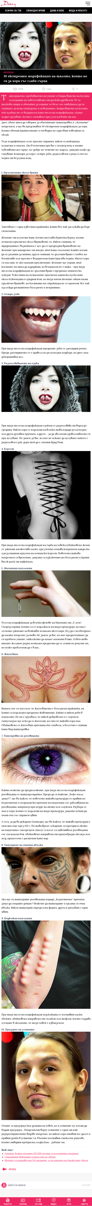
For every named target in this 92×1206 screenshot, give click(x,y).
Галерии (23, 1201)
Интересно (9, 72)
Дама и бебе (57, 10)
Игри (69, 1201)
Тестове (38, 1201)
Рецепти (8, 1201)
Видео (53, 1201)
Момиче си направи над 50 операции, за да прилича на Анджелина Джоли (46, 1160)
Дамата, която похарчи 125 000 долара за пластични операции (41, 1153)
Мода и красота (78, 10)
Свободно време (35, 10)
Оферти (84, 1201)
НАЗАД (8, 1169)
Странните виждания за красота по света (30, 1156)
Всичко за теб (13, 10)
